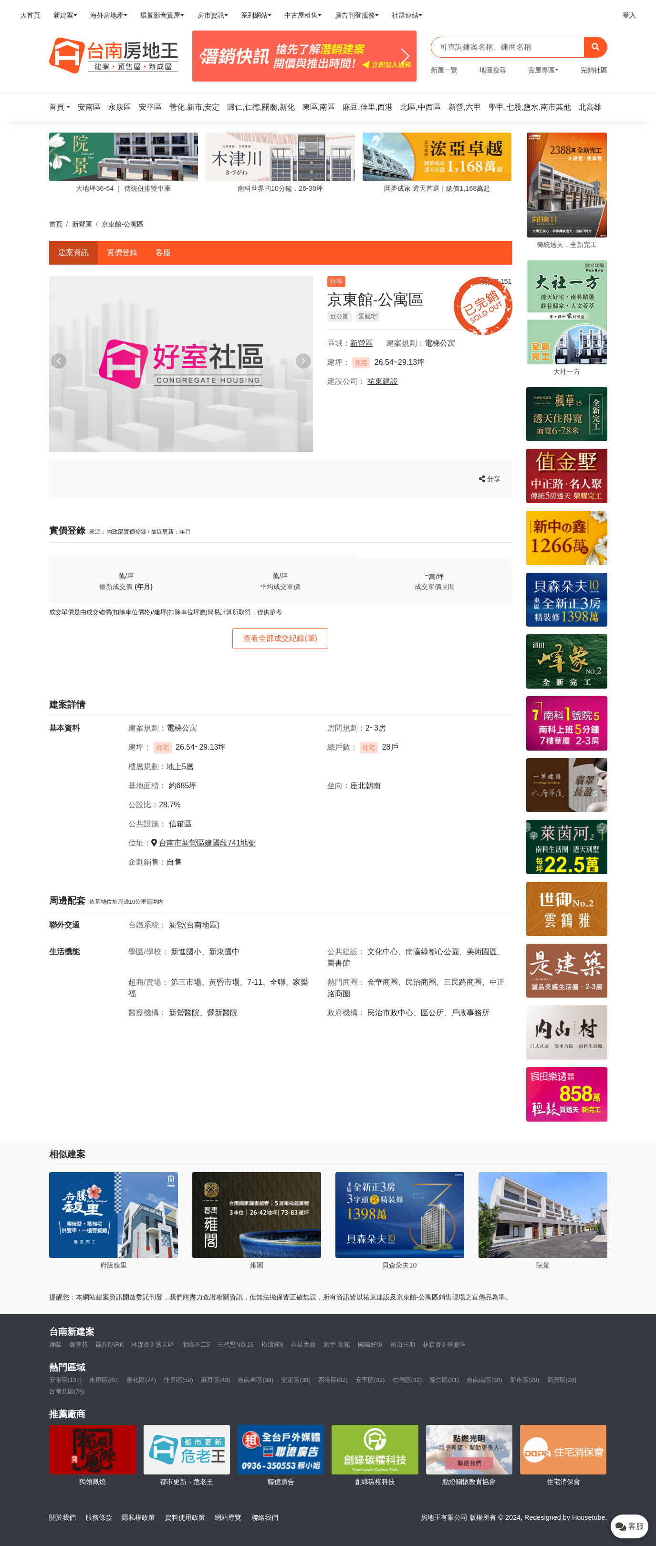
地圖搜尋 (492, 70)
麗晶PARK (109, 1344)
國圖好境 (370, 1344)
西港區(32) (333, 1379)
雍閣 (55, 1344)
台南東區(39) (255, 1379)
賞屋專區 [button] (541, 70)
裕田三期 (402, 1344)
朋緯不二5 (196, 1344)
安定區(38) (296, 1379)
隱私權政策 (138, 1517)
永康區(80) (104, 1379)
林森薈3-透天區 (152, 1344)
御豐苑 (78, 1344)
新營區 (82, 224)
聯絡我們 (264, 1517)
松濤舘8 (272, 1344)
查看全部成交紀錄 (280, 638)
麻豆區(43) (215, 1379)
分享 (489, 479)
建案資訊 (73, 252)
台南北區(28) (67, 1391)
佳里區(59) (178, 1379)
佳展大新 (303, 1344)
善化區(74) (141, 1379)
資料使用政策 (185, 1517)
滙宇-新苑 (336, 1344)
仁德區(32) (407, 1379)
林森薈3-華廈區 (444, 1344)
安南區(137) (65, 1379)
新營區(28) (562, 1379)
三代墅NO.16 (236, 1344)
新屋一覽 (444, 70)
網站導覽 (228, 1517)
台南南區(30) (484, 1379)
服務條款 (98, 1517)
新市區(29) (525, 1379)
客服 (163, 252)
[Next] (405, 56)
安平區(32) (370, 1379)
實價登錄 (122, 252)
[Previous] (203, 56)
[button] (62, 107)
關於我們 (62, 1517)
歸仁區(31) (444, 1379)
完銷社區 (594, 70)
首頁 (55, 224)
